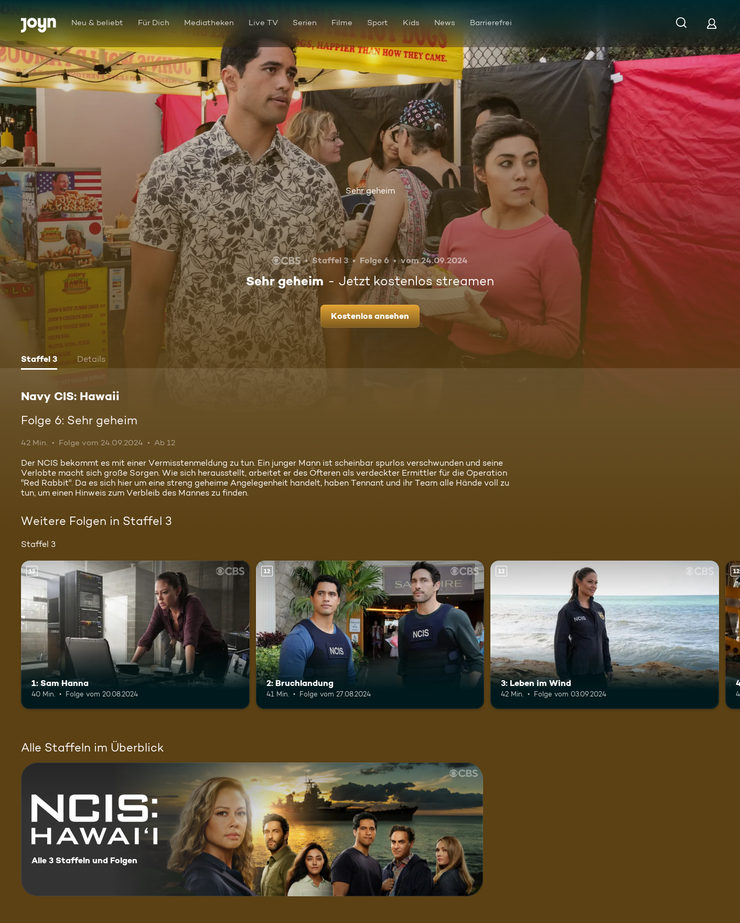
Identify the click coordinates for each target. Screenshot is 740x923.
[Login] (711, 23)
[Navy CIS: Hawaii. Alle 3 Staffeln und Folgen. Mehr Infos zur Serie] (252, 829)
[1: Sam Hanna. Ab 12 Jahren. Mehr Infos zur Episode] (135, 635)
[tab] (39, 360)
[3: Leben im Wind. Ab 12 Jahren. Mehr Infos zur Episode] (604, 635)
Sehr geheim (370, 191)
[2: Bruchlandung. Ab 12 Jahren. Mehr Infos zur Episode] (370, 635)
